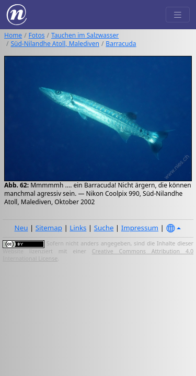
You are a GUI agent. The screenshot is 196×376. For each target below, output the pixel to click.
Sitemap (49, 227)
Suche (104, 227)
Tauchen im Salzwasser (85, 35)
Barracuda (121, 43)
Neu (21, 227)
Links (78, 227)
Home (13, 35)
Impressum (139, 227)
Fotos (37, 35)
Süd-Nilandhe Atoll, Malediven (54, 43)
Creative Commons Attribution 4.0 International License (98, 255)
